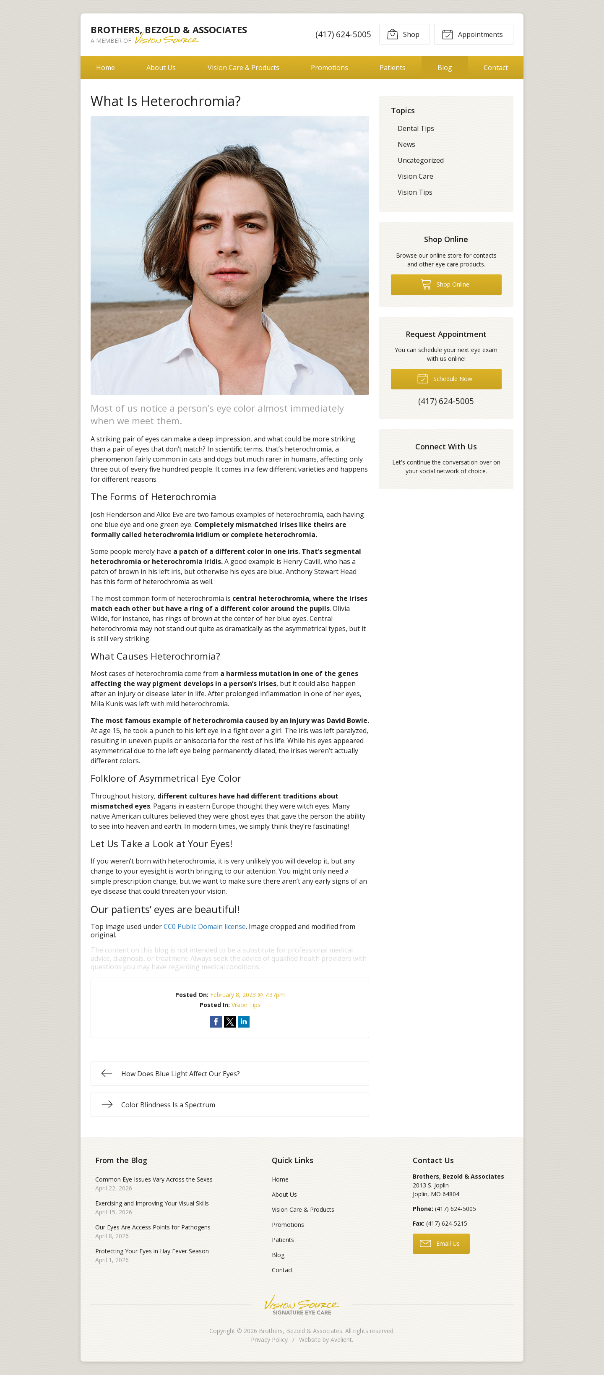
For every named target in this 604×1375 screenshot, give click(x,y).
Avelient (341, 1340)
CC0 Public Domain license (205, 926)
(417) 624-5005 (343, 34)
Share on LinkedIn (244, 1022)
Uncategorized (421, 160)
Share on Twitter (230, 1022)
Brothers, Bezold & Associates (300, 1331)
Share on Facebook (216, 1022)
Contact (496, 67)
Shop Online (444, 284)
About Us (161, 67)
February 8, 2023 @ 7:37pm (247, 995)
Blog (444, 67)
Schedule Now (444, 378)
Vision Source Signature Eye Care (302, 1305)
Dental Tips (416, 128)
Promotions (329, 67)
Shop (403, 34)
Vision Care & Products (243, 67)
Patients (393, 67)
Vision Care (415, 176)
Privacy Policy (269, 1340)
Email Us (440, 1243)
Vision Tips (246, 1005)
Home (105, 67)
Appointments (472, 34)
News (406, 144)
